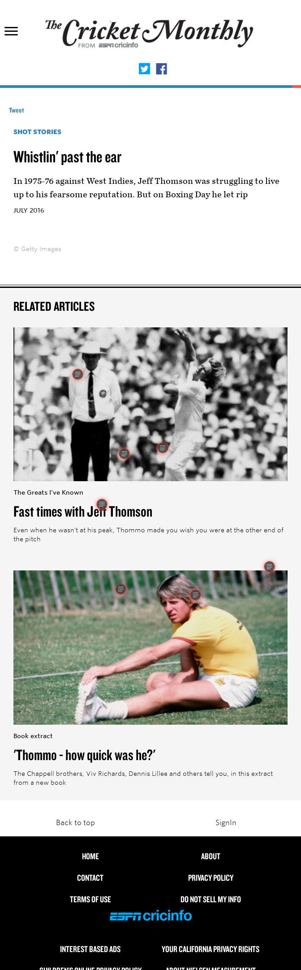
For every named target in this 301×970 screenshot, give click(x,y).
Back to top (75, 822)
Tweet (16, 110)
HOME (90, 856)
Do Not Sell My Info (211, 899)
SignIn (225, 822)
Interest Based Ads (90, 949)
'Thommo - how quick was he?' (84, 754)
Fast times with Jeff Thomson (82, 510)
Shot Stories (37, 131)
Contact (90, 877)
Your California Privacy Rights (210, 949)
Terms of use (90, 899)
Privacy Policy (210, 877)
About (210, 856)
